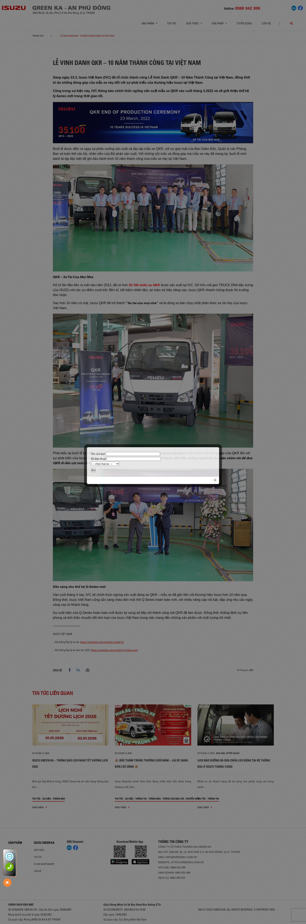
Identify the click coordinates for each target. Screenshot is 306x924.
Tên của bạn (125, 453)
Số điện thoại (126, 458)
